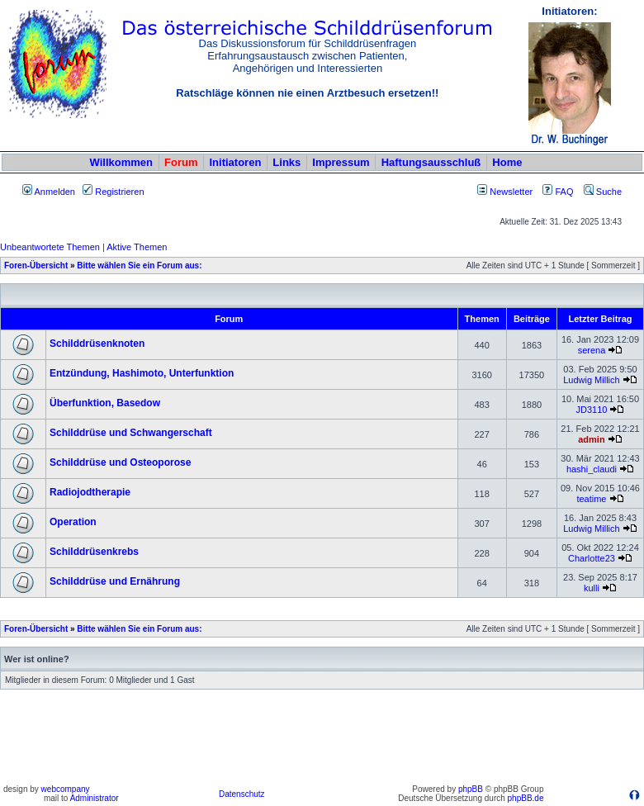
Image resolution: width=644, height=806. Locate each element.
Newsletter (511, 192)
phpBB (470, 789)
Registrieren (113, 192)
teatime (591, 499)
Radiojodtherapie (90, 492)
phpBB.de (526, 798)
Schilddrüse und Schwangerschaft (131, 433)
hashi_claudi (591, 469)
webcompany (65, 789)
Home (507, 162)
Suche (603, 192)
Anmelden (48, 192)
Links (286, 162)
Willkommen (121, 162)
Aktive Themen (137, 247)
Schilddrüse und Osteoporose (120, 462)
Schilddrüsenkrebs (94, 551)
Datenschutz (242, 794)
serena (592, 350)
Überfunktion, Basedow (105, 403)
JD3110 (591, 410)
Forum (180, 162)
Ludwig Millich (591, 380)
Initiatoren (235, 162)
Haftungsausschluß (431, 162)
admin (591, 439)
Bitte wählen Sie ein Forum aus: (139, 265)
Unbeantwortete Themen (50, 247)
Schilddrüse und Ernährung (115, 581)
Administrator (94, 798)
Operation (73, 522)
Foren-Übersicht (36, 265)
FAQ (557, 192)
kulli (591, 588)
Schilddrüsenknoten (97, 343)
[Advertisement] (322, 742)
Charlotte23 (591, 558)
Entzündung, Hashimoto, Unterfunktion (142, 373)
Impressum (340, 162)
